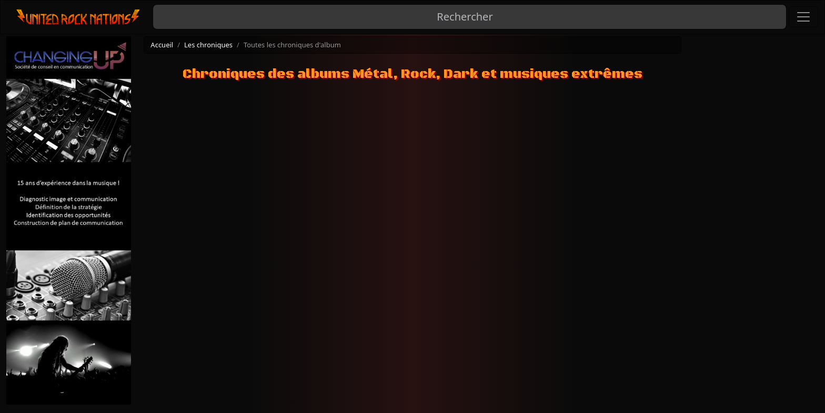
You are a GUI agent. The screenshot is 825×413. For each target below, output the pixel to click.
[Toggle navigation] (803, 16)
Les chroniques (208, 44)
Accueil (161, 44)
